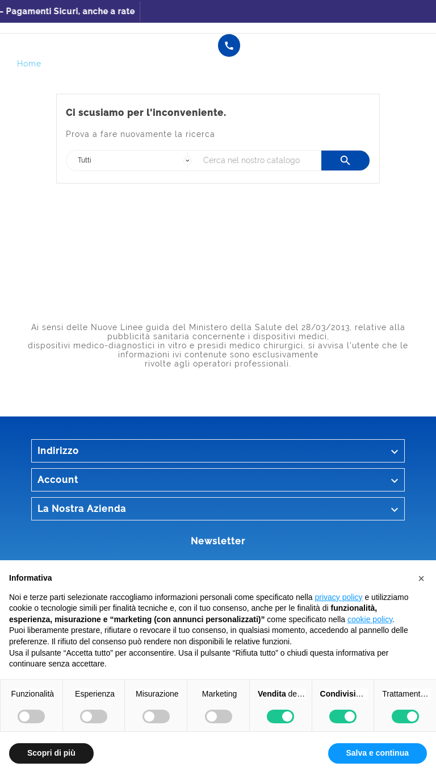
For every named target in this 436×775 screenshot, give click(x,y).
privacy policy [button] (339, 597)
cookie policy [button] (369, 619)
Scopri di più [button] (51, 752)
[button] (421, 578)
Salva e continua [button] (377, 752)
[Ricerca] (259, 160)
